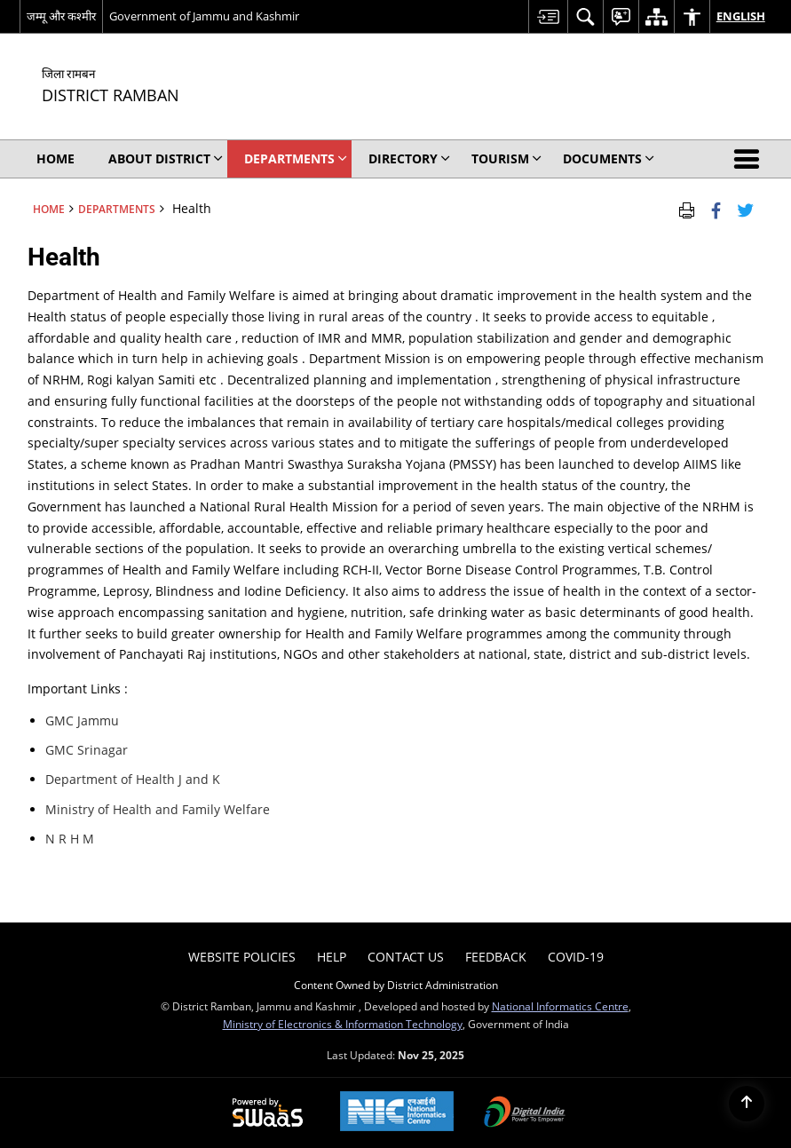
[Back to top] (746, 1103)
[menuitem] (547, 16)
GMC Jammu (82, 720)
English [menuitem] (740, 16)
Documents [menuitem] (608, 158)
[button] (750, 159)
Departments (116, 209)
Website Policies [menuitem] (242, 956)
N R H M (69, 838)
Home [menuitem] (55, 158)
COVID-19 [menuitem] (576, 956)
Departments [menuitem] (295, 158)
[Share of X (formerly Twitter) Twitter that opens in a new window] (745, 209)
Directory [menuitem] (409, 158)
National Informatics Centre (560, 1006)
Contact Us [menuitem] (406, 956)
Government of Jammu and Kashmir (204, 16)
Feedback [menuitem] (495, 956)
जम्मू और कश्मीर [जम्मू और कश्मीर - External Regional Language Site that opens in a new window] (61, 16)
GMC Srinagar (86, 749)
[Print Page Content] (687, 209)
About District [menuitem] (165, 158)
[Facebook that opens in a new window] (716, 209)
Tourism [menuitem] (506, 158)
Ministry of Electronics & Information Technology (343, 1024)
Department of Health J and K (132, 779)
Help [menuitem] (331, 956)
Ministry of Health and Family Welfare (157, 809)
